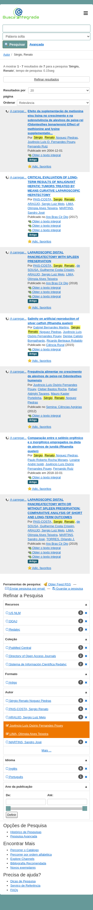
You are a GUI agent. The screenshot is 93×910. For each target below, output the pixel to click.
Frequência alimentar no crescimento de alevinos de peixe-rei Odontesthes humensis (55, 376)
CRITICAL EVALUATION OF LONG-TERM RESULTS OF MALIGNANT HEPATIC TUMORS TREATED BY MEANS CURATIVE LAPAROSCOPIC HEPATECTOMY (54, 186)
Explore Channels (22, 859)
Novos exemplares (23, 867)
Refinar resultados (46, 79)
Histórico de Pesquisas (25, 832)
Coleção (11, 639)
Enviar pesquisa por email (25, 588)
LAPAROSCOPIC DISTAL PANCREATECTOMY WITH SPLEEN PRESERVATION (53, 257)
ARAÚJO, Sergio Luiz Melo (46, 204)
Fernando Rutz (38, 146)
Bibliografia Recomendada (28, 863)
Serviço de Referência (25, 885)
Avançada (36, 44)
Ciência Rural (55, 345)
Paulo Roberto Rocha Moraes (48, 460)
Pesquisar (15, 44)
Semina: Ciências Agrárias (64, 407)
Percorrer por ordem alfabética (31, 854)
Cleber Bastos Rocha (52, 389)
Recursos (12, 604)
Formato (11, 674)
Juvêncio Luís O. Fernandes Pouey (51, 142)
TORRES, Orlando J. (60, 539)
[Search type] (46, 36)
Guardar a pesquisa (68, 588)
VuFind (10, 13)
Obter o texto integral (44, 155)
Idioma (10, 760)
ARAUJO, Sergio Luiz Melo (46, 274)
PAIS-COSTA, (54, 199)
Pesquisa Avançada (23, 836)
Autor (6, 54)
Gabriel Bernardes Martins (51, 327)
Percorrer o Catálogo (24, 850)
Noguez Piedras (55, 137)
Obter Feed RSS (57, 584)
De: (8, 795)
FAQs (14, 890)
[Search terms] (46, 28)
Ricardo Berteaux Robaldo (64, 340)
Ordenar (9, 102)
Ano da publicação (18, 786)
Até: (50, 795)
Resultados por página (14, 93)
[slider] (8, 808)
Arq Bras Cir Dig (57, 217)
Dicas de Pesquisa (23, 881)
